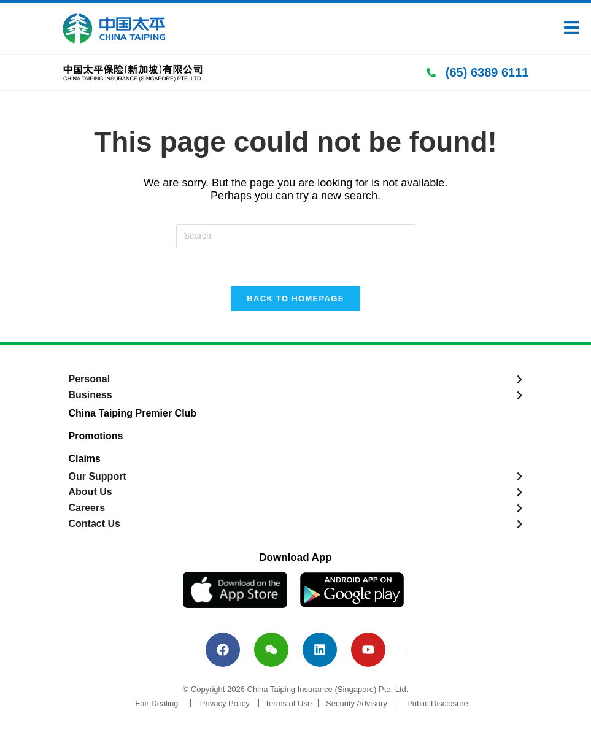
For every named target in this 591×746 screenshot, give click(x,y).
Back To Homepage (295, 298)
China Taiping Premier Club (133, 413)
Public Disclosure (437, 703)
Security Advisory (356, 703)
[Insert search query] (295, 236)
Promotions (96, 436)
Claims (85, 458)
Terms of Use (288, 703)
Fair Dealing (156, 703)
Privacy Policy (225, 703)
